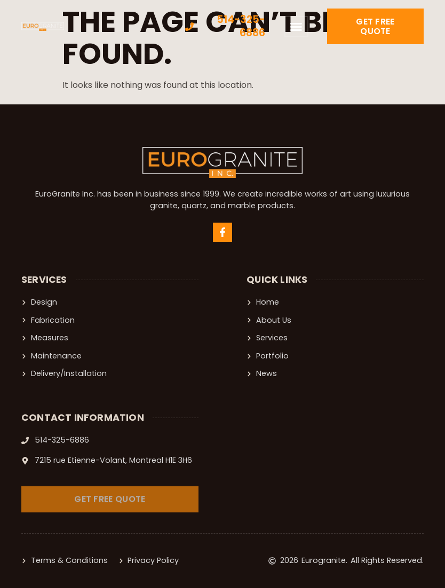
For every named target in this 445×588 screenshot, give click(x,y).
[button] (296, 26)
